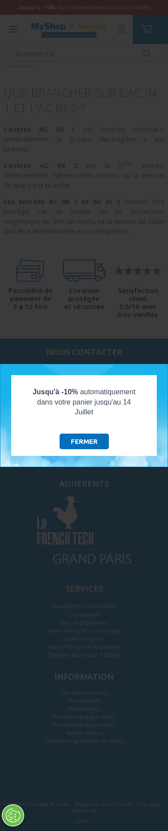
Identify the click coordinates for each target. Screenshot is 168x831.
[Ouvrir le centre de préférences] (12, 815)
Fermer (84, 441)
